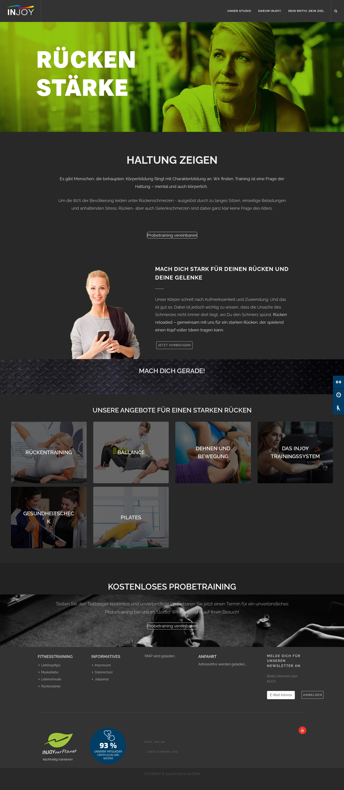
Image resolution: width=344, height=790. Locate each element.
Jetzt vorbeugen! (174, 345)
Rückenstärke (51, 686)
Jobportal (102, 679)
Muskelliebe (49, 672)
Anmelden (312, 695)
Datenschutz (104, 672)
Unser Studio (239, 11)
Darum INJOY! (269, 11)
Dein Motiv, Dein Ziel (306, 11)
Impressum (103, 665)
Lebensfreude (51, 679)
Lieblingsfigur (51, 665)
